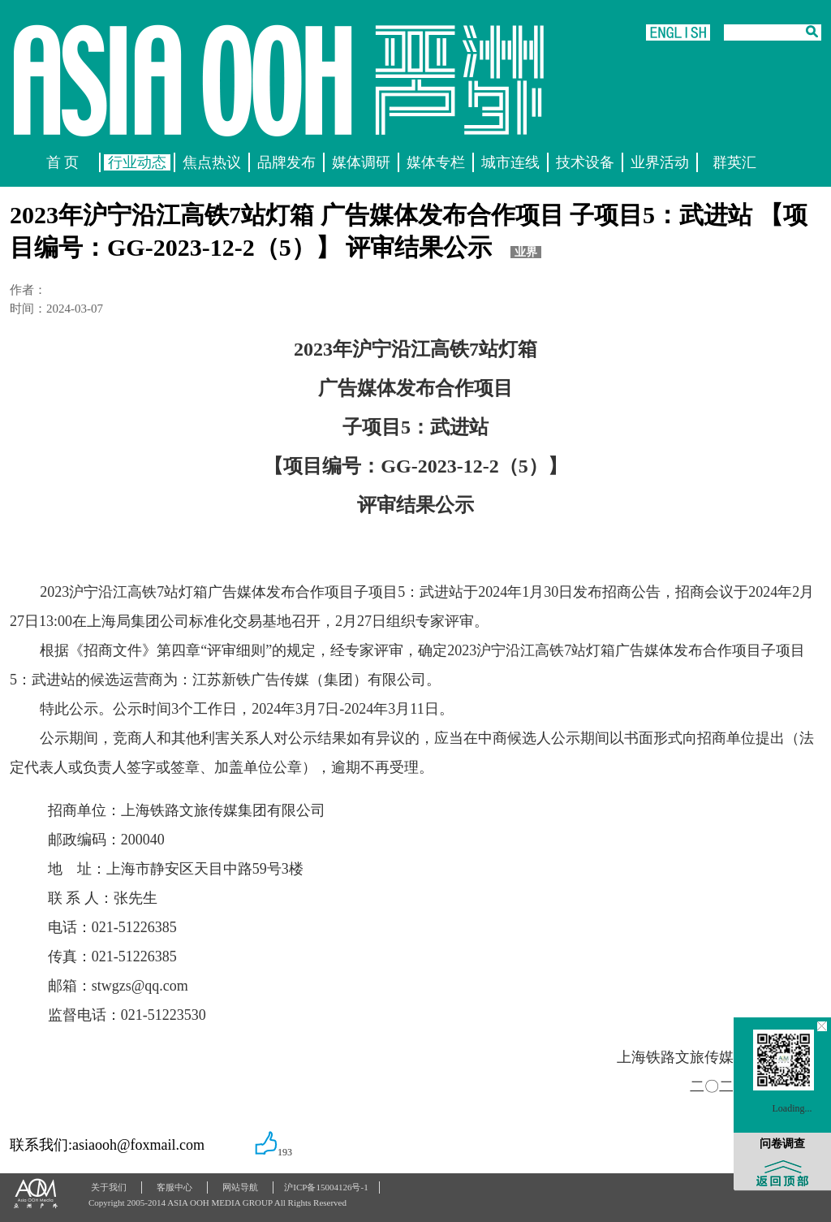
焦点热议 (212, 162)
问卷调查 (782, 1144)
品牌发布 (286, 162)
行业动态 (137, 162)
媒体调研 (361, 162)
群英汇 (734, 162)
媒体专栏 (436, 162)
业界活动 (660, 162)
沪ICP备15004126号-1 (326, 1187)
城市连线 (510, 162)
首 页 (63, 162)
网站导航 (240, 1187)
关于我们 (109, 1187)
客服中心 (174, 1187)
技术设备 (585, 162)
